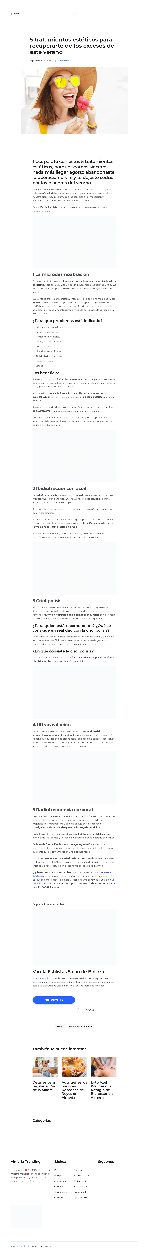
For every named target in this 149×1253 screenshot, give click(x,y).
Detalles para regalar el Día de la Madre (44, 1088)
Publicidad (80, 1182)
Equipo (58, 1177)
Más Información (58, 1001)
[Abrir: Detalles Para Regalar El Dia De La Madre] (45, 1069)
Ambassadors (82, 1177)
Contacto (59, 1188)
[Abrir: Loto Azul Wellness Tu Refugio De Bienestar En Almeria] (103, 1069)
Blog (56, 1171)
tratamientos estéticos (80, 1028)
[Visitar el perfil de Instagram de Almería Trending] (112, 1172)
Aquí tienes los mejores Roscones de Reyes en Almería (74, 1091)
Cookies (58, 1199)
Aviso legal (80, 1193)
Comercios (63, 61)
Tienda (78, 1171)
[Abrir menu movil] (15, 14)
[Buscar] (136, 14)
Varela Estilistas (44, 979)
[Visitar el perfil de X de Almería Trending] (106, 1172)
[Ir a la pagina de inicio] (74, 14)
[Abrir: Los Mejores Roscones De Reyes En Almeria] (74, 1069)
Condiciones (61, 1193)
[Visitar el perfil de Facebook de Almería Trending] (100, 1172)
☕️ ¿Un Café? (81, 1199)
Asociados (60, 1182)
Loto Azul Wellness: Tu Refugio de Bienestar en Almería (102, 1091)
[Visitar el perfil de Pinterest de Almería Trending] (118, 1172)
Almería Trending (19, 1248)
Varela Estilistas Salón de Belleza (68, 972)
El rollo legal (80, 1188)
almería (60, 1028)
